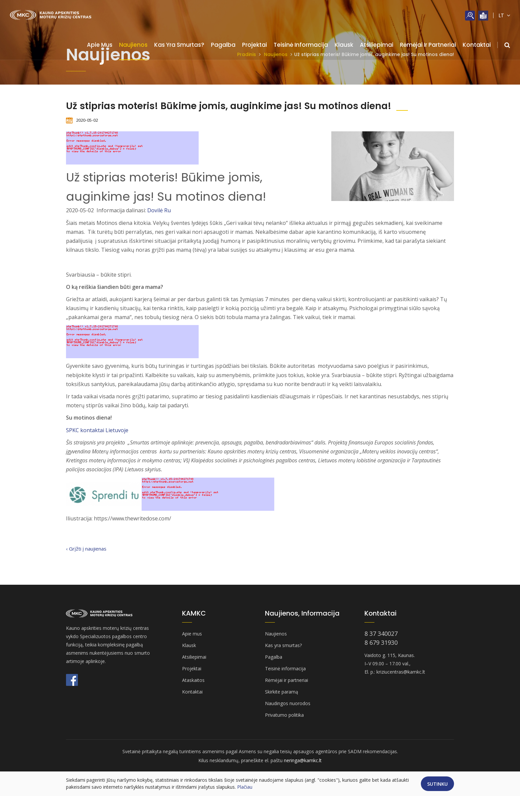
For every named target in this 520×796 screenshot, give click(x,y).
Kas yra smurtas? (179, 45)
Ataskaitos (193, 680)
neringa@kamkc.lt (303, 760)
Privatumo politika (284, 715)
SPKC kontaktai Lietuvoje (97, 430)
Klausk (344, 45)
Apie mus (99, 45)
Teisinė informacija (301, 45)
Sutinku (437, 783)
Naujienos (133, 45)
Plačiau (244, 787)
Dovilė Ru (159, 210)
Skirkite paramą (281, 692)
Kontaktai (477, 45)
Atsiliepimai (376, 45)
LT (504, 15)
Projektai (254, 45)
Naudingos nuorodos (287, 703)
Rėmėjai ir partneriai (428, 45)
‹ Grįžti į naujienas (86, 548)
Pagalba (223, 45)
